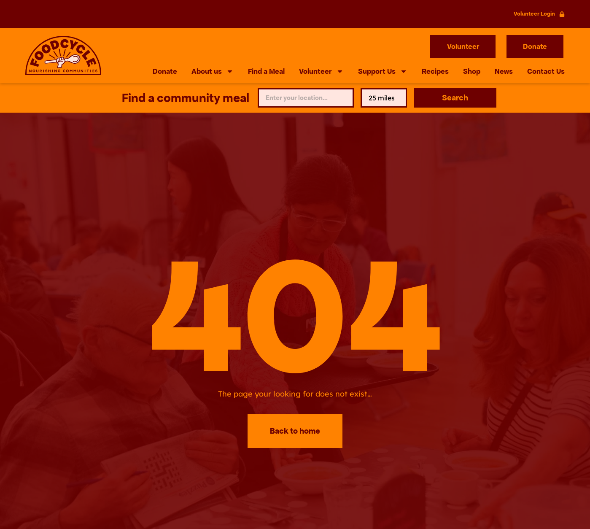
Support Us (382, 71)
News (504, 71)
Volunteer (321, 71)
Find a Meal (266, 71)
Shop (471, 71)
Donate (165, 71)
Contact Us (546, 71)
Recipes (435, 71)
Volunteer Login (534, 13)
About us (212, 71)
